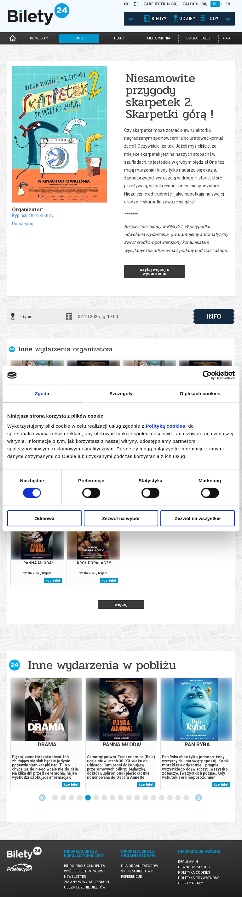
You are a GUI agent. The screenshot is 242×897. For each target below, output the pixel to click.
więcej (121, 604)
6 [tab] (96, 798)
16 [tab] (178, 798)
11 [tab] (137, 798)
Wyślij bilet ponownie (85, 871)
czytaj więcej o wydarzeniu (154, 271)
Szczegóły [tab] (120, 393)
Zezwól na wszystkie (198, 518)
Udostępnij (22, 223)
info (214, 316)
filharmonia (158, 38)
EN (227, 4)
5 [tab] (88, 798)
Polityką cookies (165, 425)
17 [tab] (186, 798)
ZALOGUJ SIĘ (194, 4)
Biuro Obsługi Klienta (84, 866)
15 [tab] (170, 798)
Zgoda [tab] (42, 393)
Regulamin (188, 862)
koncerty (39, 38)
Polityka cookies (194, 873)
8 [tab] (113, 798)
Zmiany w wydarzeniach (86, 882)
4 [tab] (80, 798)
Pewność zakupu (194, 867)
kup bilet (52, 580)
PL (215, 4)
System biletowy (137, 871)
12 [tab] (145, 798)
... (226, 38)
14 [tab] (162, 798)
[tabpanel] (46, 733)
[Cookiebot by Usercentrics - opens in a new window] (207, 375)
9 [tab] (121, 798)
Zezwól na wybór (121, 518)
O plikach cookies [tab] (200, 393)
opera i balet (198, 38)
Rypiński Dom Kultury (33, 215)
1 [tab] (55, 798)
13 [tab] (154, 798)
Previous (42, 797)
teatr (118, 38)
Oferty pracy (190, 883)
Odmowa (44, 518)
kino (79, 38)
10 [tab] (129, 798)
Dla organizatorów (139, 866)
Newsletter (75, 877)
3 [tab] (72, 798)
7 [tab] (104, 798)
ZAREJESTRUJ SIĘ (160, 4)
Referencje (131, 877)
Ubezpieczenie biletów (85, 887)
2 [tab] (63, 798)
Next (198, 797)
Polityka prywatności (199, 878)
